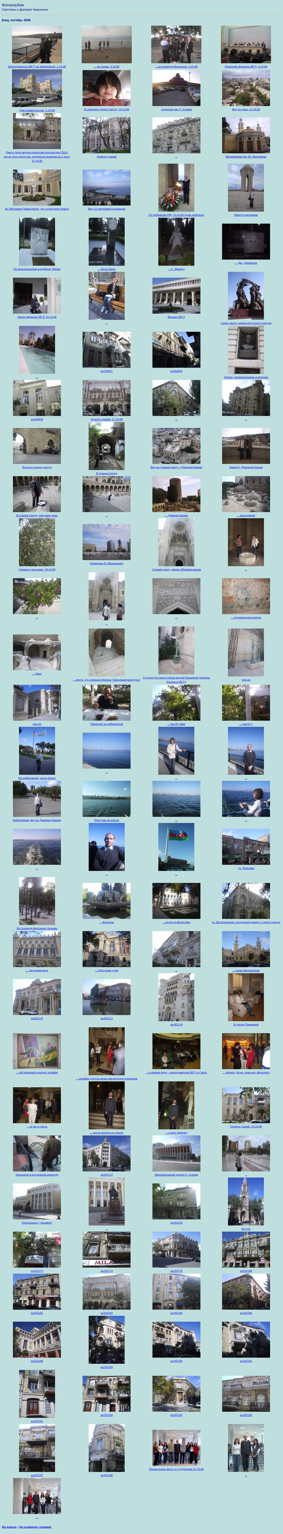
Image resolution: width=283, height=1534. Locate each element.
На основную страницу (35, 1527)
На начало (9, 1527)
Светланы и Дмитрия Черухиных (25, 9)
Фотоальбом (13, 5)
